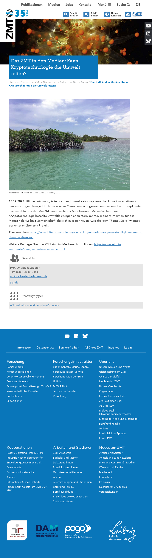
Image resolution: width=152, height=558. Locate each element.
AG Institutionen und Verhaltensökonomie (35, 305)
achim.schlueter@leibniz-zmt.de (28, 276)
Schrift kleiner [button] (94, 14)
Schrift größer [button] (74, 14)
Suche (123, 4)
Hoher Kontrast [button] (116, 14)
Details (14, 282)
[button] (138, 4)
